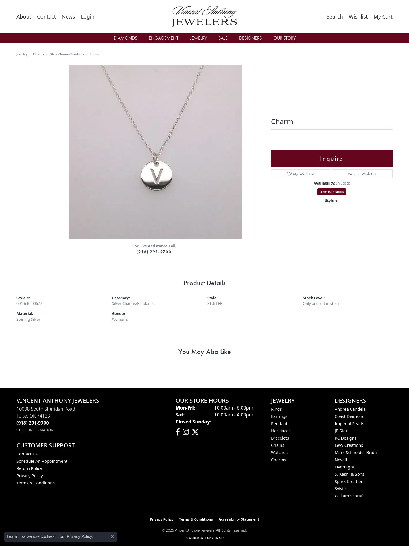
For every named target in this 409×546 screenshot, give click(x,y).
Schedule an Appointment (41, 461)
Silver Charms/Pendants (66, 54)
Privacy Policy (29, 475)
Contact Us (27, 454)
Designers (250, 38)
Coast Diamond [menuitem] (350, 416)
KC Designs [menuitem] (345, 438)
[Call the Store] (32, 423)
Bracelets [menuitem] (280, 438)
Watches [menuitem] (279, 452)
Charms (38, 54)
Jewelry (198, 38)
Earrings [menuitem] (279, 416)
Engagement (163, 38)
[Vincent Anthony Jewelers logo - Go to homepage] (204, 16)
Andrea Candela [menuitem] (350, 409)
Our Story (284, 38)
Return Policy (29, 468)
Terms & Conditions (35, 483)
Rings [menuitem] (276, 409)
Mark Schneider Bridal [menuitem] (356, 452)
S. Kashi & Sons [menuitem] (349, 474)
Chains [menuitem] (277, 445)
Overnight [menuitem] (344, 467)
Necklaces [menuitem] (280, 431)
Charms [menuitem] (278, 459)
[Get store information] (35, 430)
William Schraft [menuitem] (349, 496)
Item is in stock (332, 191)
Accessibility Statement (239, 519)
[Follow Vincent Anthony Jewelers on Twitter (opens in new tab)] (195, 432)
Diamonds (125, 38)
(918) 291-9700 (154, 251)
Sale (223, 38)
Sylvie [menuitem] (340, 488)
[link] (23, 16)
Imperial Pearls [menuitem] (349, 423)
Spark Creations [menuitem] (350, 481)
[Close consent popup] (112, 536)
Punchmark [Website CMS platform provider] (215, 538)
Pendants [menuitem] (280, 423)
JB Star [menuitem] (341, 431)
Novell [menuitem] (341, 459)
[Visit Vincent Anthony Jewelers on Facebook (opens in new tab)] (178, 432)
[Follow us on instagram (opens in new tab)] (186, 432)
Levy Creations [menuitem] (349, 445)
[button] (87, 16)
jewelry (21, 54)
